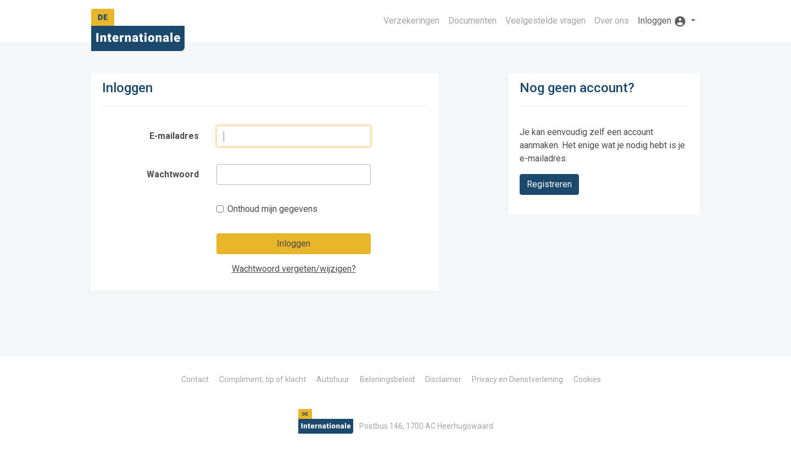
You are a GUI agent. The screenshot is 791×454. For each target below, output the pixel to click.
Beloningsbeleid (387, 379)
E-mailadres (174, 136)
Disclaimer (443, 379)
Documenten (472, 20)
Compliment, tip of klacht (262, 379)
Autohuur (332, 379)
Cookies (587, 379)
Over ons (611, 20)
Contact (195, 379)
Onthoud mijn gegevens (272, 209)
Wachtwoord (173, 174)
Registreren (549, 184)
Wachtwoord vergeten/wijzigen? (294, 269)
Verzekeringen (411, 20)
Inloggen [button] (663, 21)
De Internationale (138, 33)
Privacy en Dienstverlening (517, 379)
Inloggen (293, 243)
